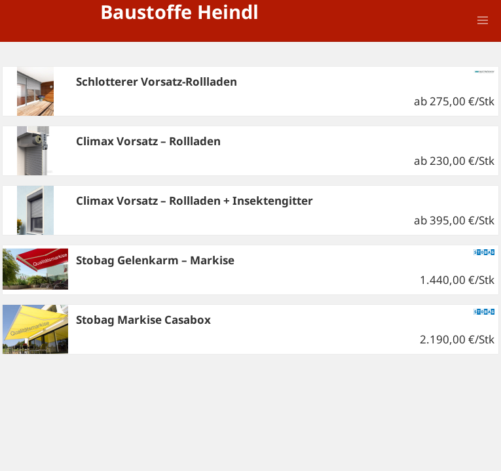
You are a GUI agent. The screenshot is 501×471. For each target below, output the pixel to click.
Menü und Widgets (482, 38)
